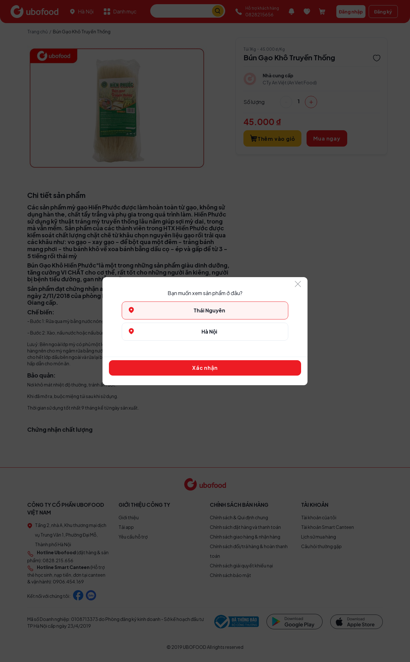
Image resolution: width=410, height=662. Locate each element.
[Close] (297, 284)
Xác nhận (204, 367)
